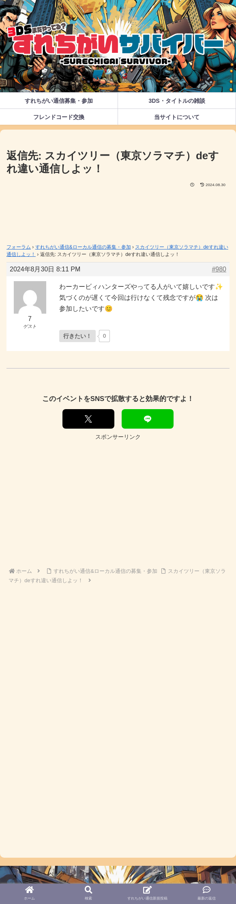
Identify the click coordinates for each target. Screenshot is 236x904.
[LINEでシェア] (148, 419)
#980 (219, 269)
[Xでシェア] (88, 419)
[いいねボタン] (77, 336)
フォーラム (18, 247)
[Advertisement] (118, 213)
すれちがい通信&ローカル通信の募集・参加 (83, 247)
